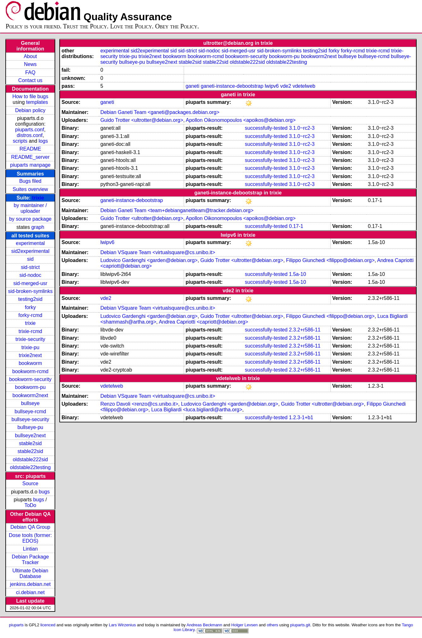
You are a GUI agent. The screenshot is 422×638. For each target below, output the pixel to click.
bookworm (30, 363)
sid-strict (30, 267)
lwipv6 (272, 86)
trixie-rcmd (30, 331)
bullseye (30, 403)
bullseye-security (30, 419)
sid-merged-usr (30, 283)
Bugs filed (30, 181)
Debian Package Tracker (30, 559)
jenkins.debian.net (30, 584)
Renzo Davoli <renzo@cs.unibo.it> (139, 404)
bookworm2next (30, 395)
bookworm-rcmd (30, 371)
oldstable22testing (30, 467)
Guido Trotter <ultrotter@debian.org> (141, 120)
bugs (44, 491)
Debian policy (30, 110)
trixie (38, 197)
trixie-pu (30, 347)
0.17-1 (296, 226)
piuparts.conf (29, 129)
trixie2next (30, 355)
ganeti (192, 86)
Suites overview (30, 189)
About (30, 56)
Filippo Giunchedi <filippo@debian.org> (330, 260)
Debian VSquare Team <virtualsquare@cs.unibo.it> (157, 252)
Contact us (30, 80)
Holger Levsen (244, 625)
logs (43, 141)
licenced (48, 625)
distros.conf (30, 135)
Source (30, 483)
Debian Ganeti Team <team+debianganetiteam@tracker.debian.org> (176, 210)
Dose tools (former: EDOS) (30, 538)
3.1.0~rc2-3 (301, 128)
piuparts (16, 625)
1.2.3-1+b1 (301, 417)
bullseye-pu (30, 427)
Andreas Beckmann (204, 625)
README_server (30, 157)
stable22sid (30, 451)
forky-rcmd (30, 315)
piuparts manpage (30, 165)
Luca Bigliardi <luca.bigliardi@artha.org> (196, 409)
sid (30, 259)
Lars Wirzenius (122, 625)
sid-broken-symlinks (30, 291)
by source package (30, 219)
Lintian (30, 549)
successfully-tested (266, 128)
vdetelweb (304, 86)
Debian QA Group (30, 527)
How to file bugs (30, 96)
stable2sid (30, 443)
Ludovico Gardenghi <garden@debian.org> (149, 260)
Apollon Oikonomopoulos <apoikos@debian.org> (241, 120)
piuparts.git (300, 625)
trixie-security (30, 339)
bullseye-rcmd (30, 411)
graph (37, 227)
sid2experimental (30, 251)
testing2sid (30, 299)
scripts (20, 141)
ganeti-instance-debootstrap (232, 86)
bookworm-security (30, 379)
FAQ (30, 72)
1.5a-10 (297, 274)
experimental (30, 243)
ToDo (30, 505)
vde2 (285, 86)
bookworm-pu (30, 387)
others (272, 625)
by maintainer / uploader (30, 208)
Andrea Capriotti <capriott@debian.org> (203, 322)
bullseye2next (30, 435)
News (30, 64)
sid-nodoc (30, 275)
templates (37, 102)
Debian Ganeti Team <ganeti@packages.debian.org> (159, 112)
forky (30, 307)
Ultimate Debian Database (30, 573)
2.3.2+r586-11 (304, 329)
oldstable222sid (30, 459)
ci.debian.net (30, 592)
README (30, 149)
